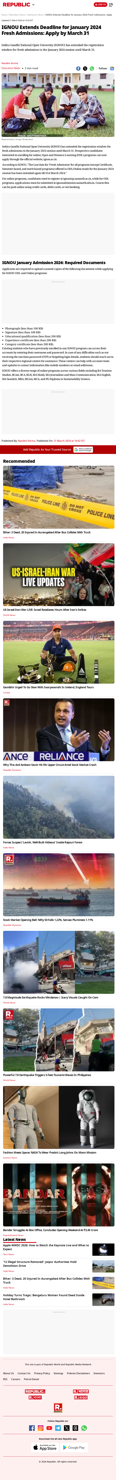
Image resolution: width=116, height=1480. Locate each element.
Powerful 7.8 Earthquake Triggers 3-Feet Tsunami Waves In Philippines (47, 1075)
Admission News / (36, 15)
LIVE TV (100, 4)
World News (9, 615)
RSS (5, 1379)
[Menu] (111, 5)
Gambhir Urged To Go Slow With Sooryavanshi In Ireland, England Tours (48, 687)
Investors (99, 1373)
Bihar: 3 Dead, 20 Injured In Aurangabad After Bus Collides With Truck (47, 532)
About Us (8, 1373)
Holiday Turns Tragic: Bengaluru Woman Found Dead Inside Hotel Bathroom (43, 1297)
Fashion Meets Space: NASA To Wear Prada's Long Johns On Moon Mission (49, 1153)
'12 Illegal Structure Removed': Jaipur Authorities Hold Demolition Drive (39, 1264)
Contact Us (24, 1373)
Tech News (8, 1254)
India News (8, 538)
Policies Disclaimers (78, 1373)
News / (5, 15)
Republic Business (12, 770)
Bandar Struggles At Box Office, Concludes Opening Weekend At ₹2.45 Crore (50, 1230)
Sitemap (58, 1373)
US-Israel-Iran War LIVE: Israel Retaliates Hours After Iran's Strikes (44, 610)
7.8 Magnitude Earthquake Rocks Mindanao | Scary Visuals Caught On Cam (50, 998)
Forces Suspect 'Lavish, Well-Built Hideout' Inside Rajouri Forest (42, 842)
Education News (11, 68)
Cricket (6, 693)
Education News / (17, 15)
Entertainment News (13, 1235)
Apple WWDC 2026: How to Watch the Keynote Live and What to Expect (46, 1247)
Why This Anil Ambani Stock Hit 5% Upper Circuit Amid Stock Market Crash (49, 765)
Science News (10, 1158)
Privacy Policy (42, 1373)
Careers (15, 1379)
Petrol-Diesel (31, 1379)
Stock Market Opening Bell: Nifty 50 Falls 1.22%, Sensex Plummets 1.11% (48, 920)
